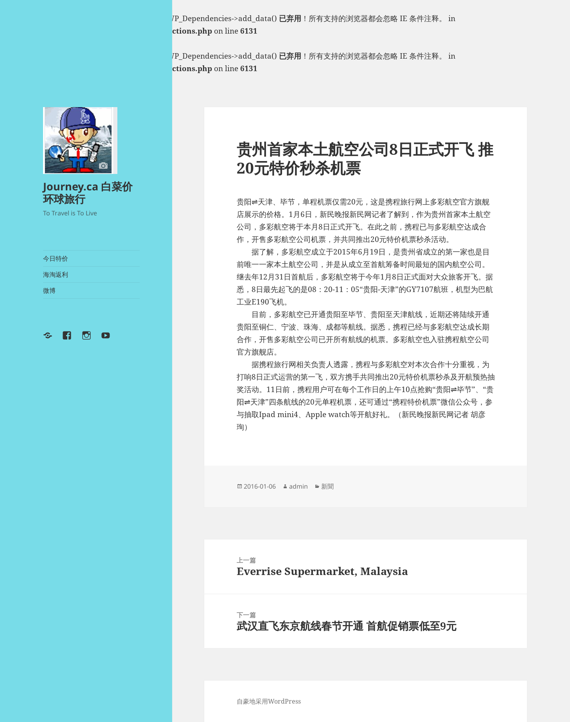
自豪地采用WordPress (269, 701)
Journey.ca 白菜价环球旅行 (88, 192)
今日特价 (55, 258)
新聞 (327, 486)
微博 (49, 290)
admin (298, 486)
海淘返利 (55, 274)
